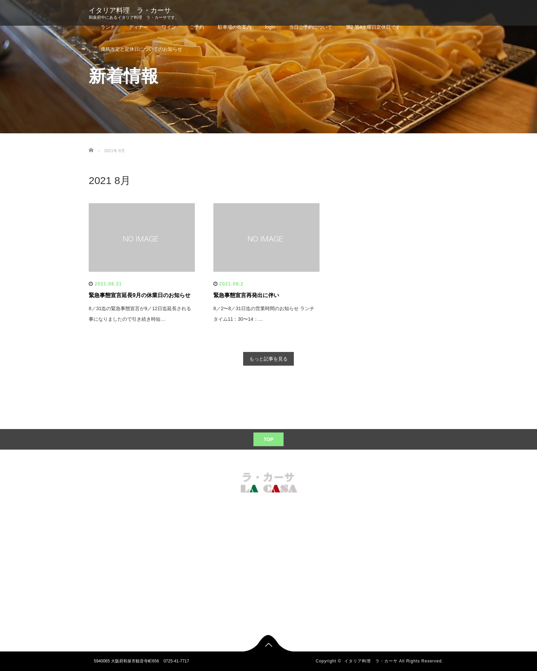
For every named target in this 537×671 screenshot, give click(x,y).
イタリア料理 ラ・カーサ (130, 10)
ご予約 (197, 27)
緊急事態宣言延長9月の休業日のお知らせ (139, 295)
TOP (269, 439)
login (270, 27)
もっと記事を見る (268, 359)
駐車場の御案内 (234, 27)
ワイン (169, 27)
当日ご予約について (310, 27)
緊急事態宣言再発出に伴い (246, 295)
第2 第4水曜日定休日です (373, 27)
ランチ (108, 27)
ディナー (138, 27)
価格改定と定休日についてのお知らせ (141, 49)
